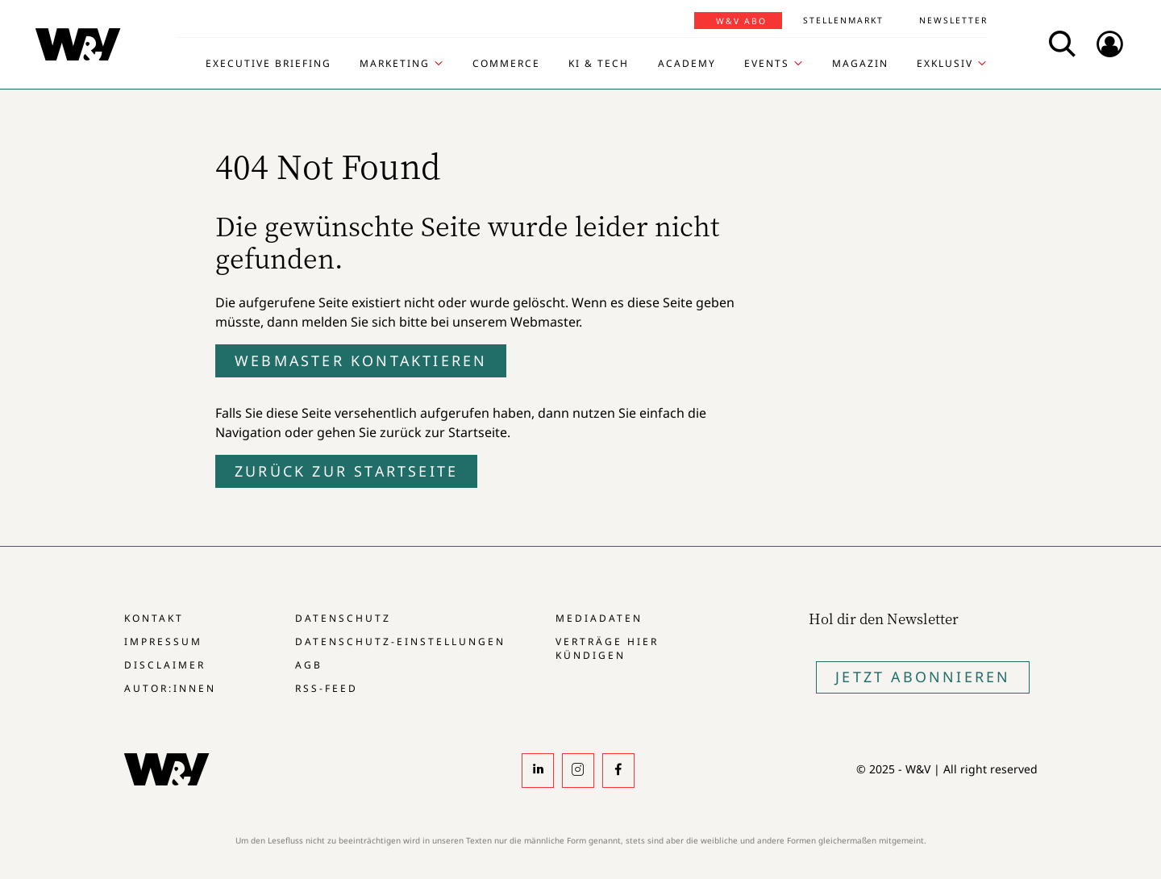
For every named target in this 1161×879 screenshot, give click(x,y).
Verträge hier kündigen (607, 648)
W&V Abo (741, 21)
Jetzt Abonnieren (922, 676)
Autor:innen (170, 688)
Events (766, 63)
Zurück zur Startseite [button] (346, 471)
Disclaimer (165, 665)
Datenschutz (343, 618)
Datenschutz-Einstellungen (400, 641)
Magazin (860, 63)
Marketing (395, 63)
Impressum (163, 641)
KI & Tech (598, 63)
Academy (687, 63)
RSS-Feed (326, 688)
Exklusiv (945, 63)
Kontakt (154, 618)
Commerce (506, 63)
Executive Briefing (268, 63)
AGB (308, 665)
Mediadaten (599, 618)
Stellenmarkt (843, 20)
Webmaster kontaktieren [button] (361, 360)
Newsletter (953, 20)
